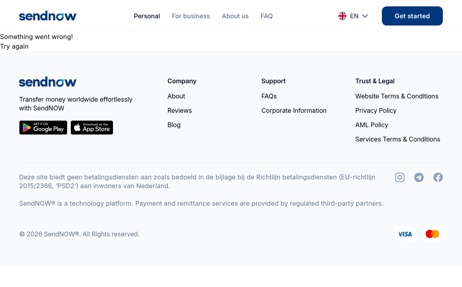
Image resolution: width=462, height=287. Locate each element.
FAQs (269, 96)
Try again (14, 46)
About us (235, 16)
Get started (412, 16)
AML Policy (371, 125)
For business (191, 16)
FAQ (267, 16)
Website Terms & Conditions (396, 96)
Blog (174, 125)
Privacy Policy (376, 110)
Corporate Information (294, 110)
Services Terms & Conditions (397, 139)
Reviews (179, 110)
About (176, 96)
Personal (147, 16)
